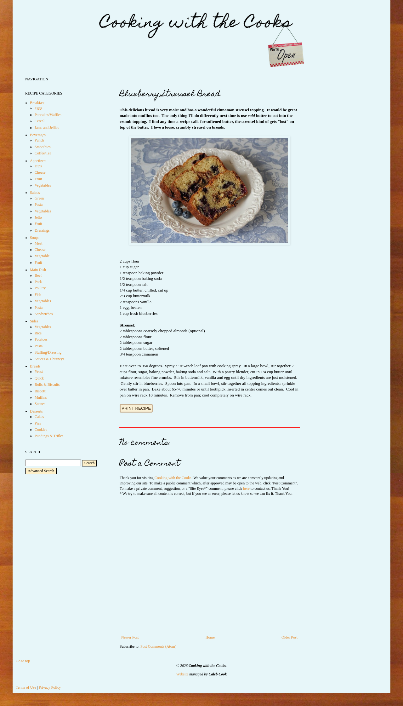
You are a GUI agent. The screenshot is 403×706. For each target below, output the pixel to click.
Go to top (23, 661)
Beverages (38, 135)
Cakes (39, 416)
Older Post (289, 637)
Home (210, 637)
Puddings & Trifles (49, 436)
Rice (38, 333)
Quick (39, 378)
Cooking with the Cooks (173, 478)
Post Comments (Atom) (158, 646)
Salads (35, 192)
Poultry (40, 288)
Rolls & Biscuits (47, 384)
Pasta (39, 204)
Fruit (38, 179)
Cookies (41, 429)
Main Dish (38, 270)
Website (182, 674)
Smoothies (43, 147)
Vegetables (43, 185)
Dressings (42, 230)
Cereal (39, 121)
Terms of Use (26, 687)
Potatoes (41, 339)
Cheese (40, 172)
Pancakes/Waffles (48, 115)
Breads (35, 366)
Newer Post (130, 637)
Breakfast (37, 103)
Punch (39, 140)
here (246, 488)
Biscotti (40, 391)
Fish (38, 294)
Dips (38, 166)
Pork (38, 282)
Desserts (36, 411)
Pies (38, 423)
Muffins (41, 397)
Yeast (39, 371)
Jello (38, 217)
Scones (40, 404)
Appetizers (38, 161)
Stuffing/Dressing (48, 352)
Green (39, 198)
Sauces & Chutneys (49, 359)
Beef (38, 275)
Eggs (38, 108)
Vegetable (42, 256)
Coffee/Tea (43, 153)
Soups (34, 237)
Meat (39, 243)
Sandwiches (44, 314)
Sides (34, 321)
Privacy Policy (50, 687)
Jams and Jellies (47, 127)
